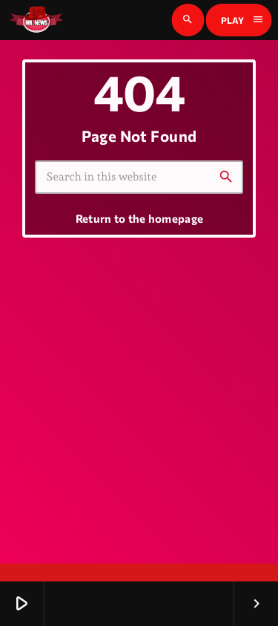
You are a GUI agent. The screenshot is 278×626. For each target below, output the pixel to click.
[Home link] (36, 20)
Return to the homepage (140, 218)
